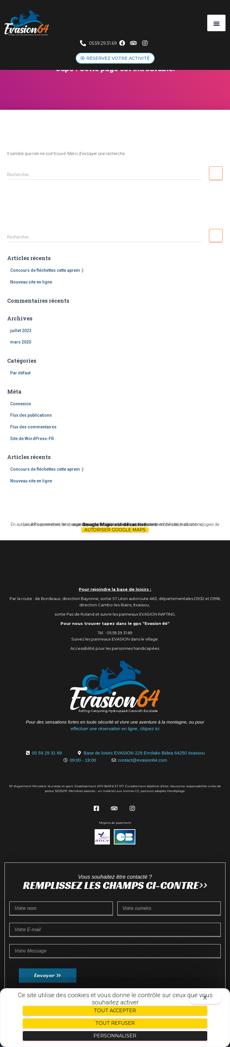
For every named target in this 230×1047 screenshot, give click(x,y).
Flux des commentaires (33, 426)
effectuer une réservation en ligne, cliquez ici (115, 728)
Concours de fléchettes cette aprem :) (47, 270)
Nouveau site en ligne (31, 282)
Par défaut (20, 372)
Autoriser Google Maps (115, 529)
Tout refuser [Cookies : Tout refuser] (115, 1023)
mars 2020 (20, 342)
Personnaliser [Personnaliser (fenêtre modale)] (114, 1036)
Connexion (20, 403)
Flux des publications (31, 415)
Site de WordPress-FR (32, 438)
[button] (216, 23)
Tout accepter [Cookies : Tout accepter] (115, 1010)
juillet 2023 (20, 330)
